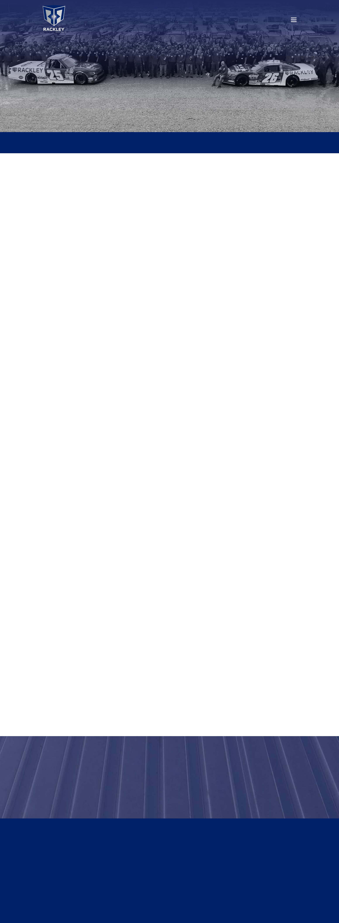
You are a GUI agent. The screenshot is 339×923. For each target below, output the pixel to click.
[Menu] (293, 19)
